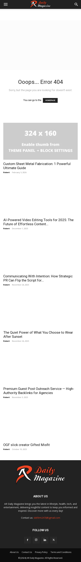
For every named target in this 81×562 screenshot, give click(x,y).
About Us (14, 552)
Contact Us (27, 552)
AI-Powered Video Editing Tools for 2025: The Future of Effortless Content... (38, 222)
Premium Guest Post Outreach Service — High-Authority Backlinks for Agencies (38, 391)
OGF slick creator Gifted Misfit (26, 445)
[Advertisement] (40, 45)
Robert (6, 172)
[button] (5, 4)
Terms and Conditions (61, 552)
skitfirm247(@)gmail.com (47, 517)
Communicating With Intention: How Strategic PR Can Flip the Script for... (38, 278)
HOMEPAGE (50, 100)
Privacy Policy (41, 552)
